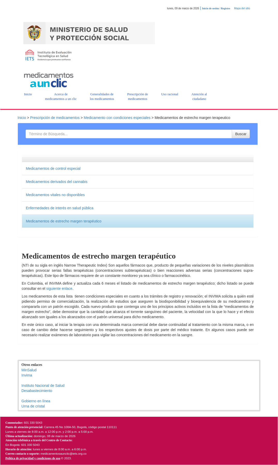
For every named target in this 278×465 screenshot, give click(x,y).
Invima (26, 375)
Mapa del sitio (242, 8)
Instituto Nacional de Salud (43, 385)
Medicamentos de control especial (53, 168)
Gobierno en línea (35, 401)
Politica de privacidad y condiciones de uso (32, 458)
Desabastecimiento (36, 391)
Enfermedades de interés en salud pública (60, 208)
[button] (28, 94)
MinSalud (28, 370)
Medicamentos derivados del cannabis (56, 182)
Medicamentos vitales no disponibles (55, 195)
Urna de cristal (33, 406)
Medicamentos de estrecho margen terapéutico (64, 221)
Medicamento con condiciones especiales (117, 118)
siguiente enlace (59, 288)
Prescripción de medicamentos (55, 118)
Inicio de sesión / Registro (216, 8)
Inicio (22, 118)
